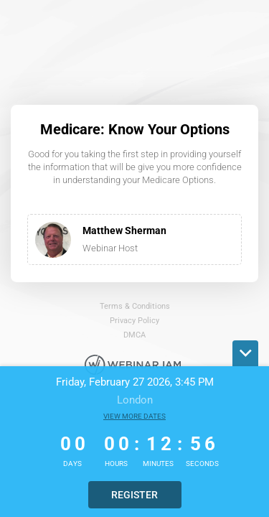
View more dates (134, 416)
